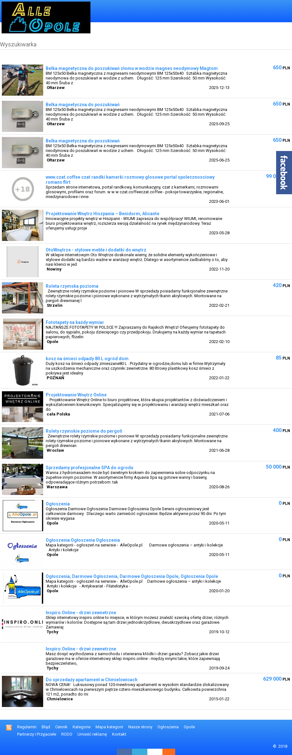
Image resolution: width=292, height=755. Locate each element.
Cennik (61, 726)
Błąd (46, 726)
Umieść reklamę (92, 734)
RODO (66, 734)
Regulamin (26, 726)
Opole (189, 726)
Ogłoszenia (168, 726)
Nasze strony (140, 726)
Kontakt (119, 734)
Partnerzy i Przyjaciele (36, 734)
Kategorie (81, 726)
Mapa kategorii (109, 726)
